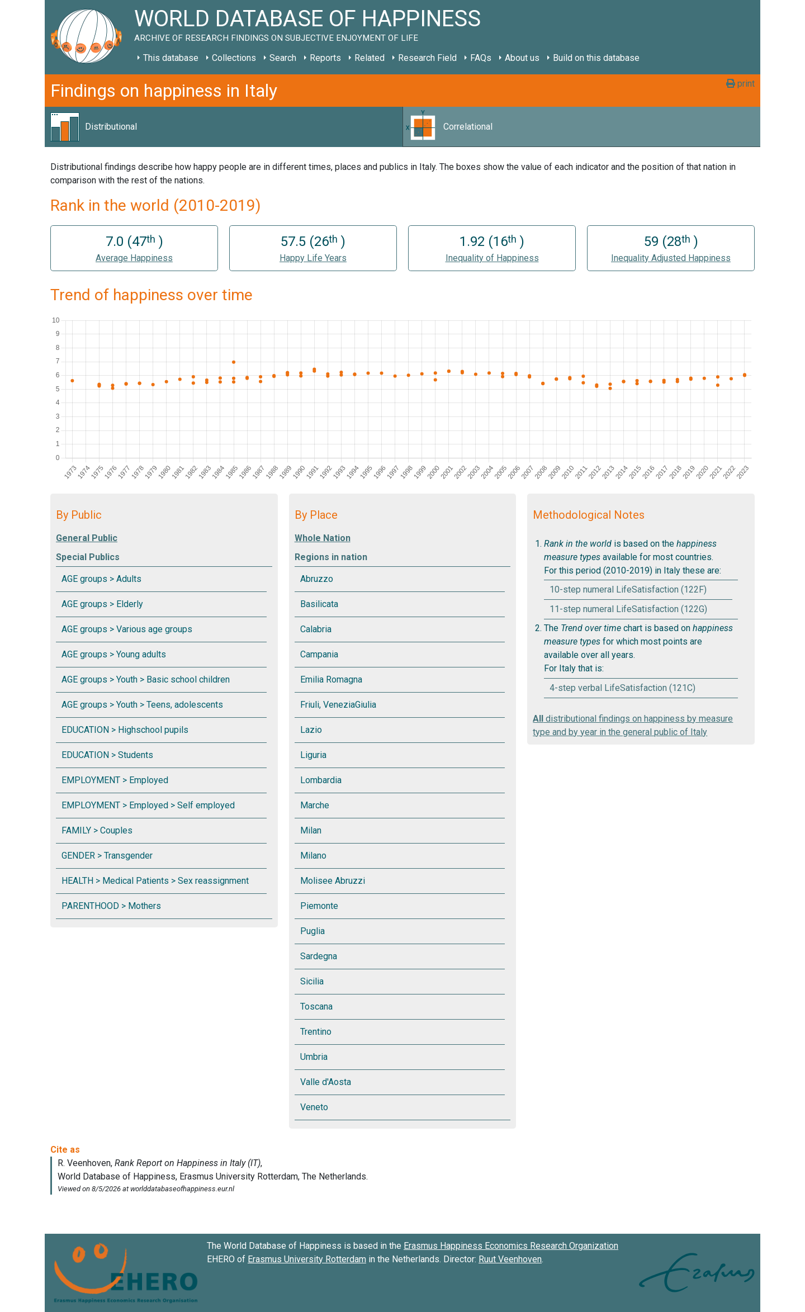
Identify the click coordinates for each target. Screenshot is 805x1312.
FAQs (480, 58)
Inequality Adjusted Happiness (671, 258)
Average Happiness (134, 258)
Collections (234, 58)
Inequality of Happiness (492, 258)
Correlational (468, 126)
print (740, 83)
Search (282, 58)
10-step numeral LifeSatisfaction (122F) (628, 589)
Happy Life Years (313, 258)
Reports (325, 58)
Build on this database (596, 58)
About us (522, 58)
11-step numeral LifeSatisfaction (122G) (628, 609)
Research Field (427, 58)
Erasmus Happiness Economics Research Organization (511, 1245)
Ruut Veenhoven (510, 1259)
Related (369, 58)
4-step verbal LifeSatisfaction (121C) (622, 688)
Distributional (111, 126)
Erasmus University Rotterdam (307, 1259)
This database (170, 58)
